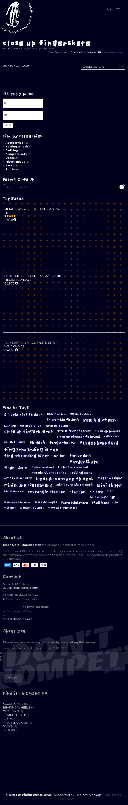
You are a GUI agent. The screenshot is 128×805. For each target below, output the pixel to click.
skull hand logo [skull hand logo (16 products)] (105, 503)
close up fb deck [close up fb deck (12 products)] (57, 425)
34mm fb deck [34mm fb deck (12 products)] (80, 414)
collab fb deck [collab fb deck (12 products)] (15, 442)
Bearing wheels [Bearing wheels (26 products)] (99, 420)
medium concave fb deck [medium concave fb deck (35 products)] (65, 478)
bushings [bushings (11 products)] (10, 425)
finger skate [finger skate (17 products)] (15, 468)
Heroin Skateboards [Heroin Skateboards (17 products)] (48, 473)
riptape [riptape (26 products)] (77, 492)
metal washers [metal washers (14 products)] (110, 478)
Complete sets (16, 154)
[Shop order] (103, 67)
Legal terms (112, 795)
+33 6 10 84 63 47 (18, 584)
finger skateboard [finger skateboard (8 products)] (42, 467)
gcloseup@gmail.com (113, 52)
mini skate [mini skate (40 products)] (109, 485)
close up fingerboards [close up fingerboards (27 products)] (28, 431)
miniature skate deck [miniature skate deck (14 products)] (74, 485)
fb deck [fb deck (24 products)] (37, 442)
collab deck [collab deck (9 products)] (111, 436)
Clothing (11, 150)
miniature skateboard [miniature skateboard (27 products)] (28, 485)
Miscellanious (15, 161)
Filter (7, 125)
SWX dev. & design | (89, 795)
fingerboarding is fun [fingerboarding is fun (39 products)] (31, 449)
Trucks (10, 169)
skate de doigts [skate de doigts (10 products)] (45, 502)
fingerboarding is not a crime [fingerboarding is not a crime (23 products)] (35, 456)
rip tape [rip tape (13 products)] (96, 491)
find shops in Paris (19, 619)
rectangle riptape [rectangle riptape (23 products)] (46, 492)
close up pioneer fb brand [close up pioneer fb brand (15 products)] (78, 437)
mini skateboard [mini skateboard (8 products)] (14, 491)
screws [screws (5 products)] (110, 491)
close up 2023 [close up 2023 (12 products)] (30, 425)
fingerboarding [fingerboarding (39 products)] (99, 443)
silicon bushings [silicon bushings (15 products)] (103, 497)
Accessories (14, 142)
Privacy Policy (64, 798)
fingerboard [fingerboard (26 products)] (62, 442)
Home (6, 48)
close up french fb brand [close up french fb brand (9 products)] (74, 430)
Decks (10, 158)
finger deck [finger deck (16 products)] (80, 456)
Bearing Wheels (17, 146)
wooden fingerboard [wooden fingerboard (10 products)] (63, 507)
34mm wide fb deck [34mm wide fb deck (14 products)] (63, 420)
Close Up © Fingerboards (22, 545)
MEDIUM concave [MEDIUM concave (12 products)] (18, 478)
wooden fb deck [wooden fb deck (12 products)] (32, 507)
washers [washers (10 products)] (10, 507)
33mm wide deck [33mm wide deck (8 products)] (56, 414)
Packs (9, 165)
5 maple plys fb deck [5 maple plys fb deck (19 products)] (23, 414)
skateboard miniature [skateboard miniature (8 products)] (17, 502)
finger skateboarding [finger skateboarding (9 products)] (73, 467)
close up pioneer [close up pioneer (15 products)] (108, 431)
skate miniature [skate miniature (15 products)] (74, 503)
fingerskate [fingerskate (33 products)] (84, 461)
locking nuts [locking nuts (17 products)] (81, 473)
